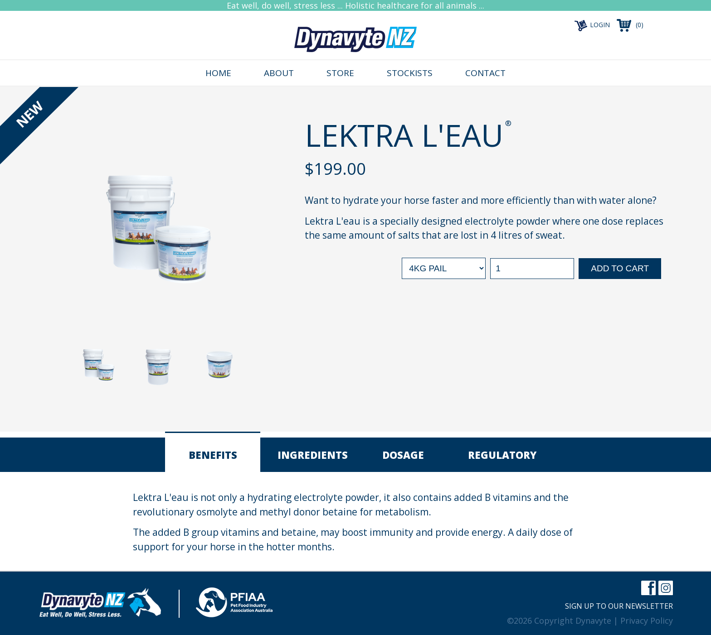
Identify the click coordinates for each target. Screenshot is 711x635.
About (279, 73)
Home (218, 73)
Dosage (403, 455)
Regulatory (502, 455)
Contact (485, 73)
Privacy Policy (646, 620)
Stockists (410, 73)
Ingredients (313, 455)
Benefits (213, 455)
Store (340, 73)
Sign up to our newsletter (619, 606)
